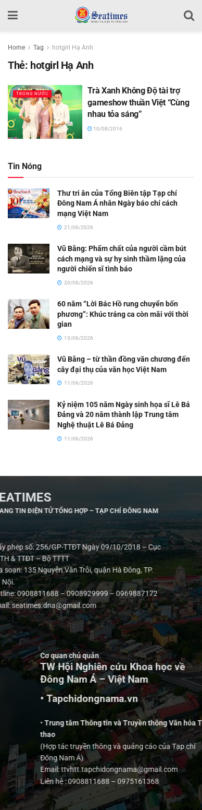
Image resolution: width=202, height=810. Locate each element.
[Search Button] (189, 15)
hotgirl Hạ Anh (72, 47)
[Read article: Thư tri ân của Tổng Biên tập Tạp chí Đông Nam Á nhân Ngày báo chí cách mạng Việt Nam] (28, 203)
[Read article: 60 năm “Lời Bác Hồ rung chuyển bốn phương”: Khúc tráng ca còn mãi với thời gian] (28, 314)
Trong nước (32, 93)
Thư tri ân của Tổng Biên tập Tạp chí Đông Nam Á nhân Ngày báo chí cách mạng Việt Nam (117, 203)
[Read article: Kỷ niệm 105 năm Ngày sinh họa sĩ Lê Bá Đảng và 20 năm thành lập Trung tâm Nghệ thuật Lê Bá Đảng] (28, 415)
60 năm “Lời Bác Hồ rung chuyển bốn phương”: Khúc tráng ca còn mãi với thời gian (122, 314)
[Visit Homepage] (100, 15)
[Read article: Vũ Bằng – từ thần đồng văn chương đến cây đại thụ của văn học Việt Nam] (28, 369)
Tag (38, 47)
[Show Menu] (13, 15)
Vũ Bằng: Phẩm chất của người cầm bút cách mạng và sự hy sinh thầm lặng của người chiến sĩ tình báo (121, 258)
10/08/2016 (104, 129)
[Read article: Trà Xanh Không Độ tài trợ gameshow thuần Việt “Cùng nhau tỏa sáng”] (45, 111)
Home (16, 47)
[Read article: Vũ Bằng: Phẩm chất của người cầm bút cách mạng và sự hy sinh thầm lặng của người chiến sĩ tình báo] (28, 258)
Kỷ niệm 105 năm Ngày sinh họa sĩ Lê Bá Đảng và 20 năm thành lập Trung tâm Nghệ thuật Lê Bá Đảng (123, 414)
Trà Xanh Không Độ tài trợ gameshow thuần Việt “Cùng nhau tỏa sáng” (138, 102)
